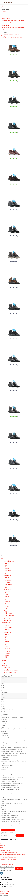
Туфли (6, 29)
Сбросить (12, 830)
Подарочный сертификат (6, 864)
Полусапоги (11, 34)
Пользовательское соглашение (8, 857)
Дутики (18, 34)
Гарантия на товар (5, 850)
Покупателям (3, 849)
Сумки (6, 22)
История (2, 843)
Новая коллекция (14, 20)
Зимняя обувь (17, 27)
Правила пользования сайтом (8, 859)
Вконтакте (1, 873)
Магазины (2, 847)
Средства (10, 22)
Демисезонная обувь (7, 27)
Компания (2, 842)
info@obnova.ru (4, 893)
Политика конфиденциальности (8, 852)
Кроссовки (5, 34)
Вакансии (2, 845)
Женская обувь (6, 20)
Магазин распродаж (2, 6)
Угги (15, 34)
